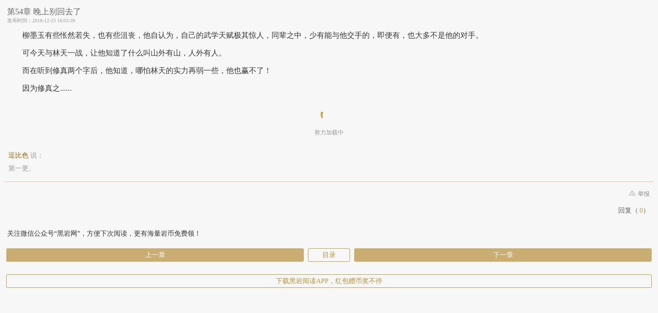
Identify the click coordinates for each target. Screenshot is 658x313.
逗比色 (18, 155)
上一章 (155, 254)
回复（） (634, 210)
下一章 (503, 254)
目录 (329, 254)
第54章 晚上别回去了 (44, 11)
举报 (639, 194)
